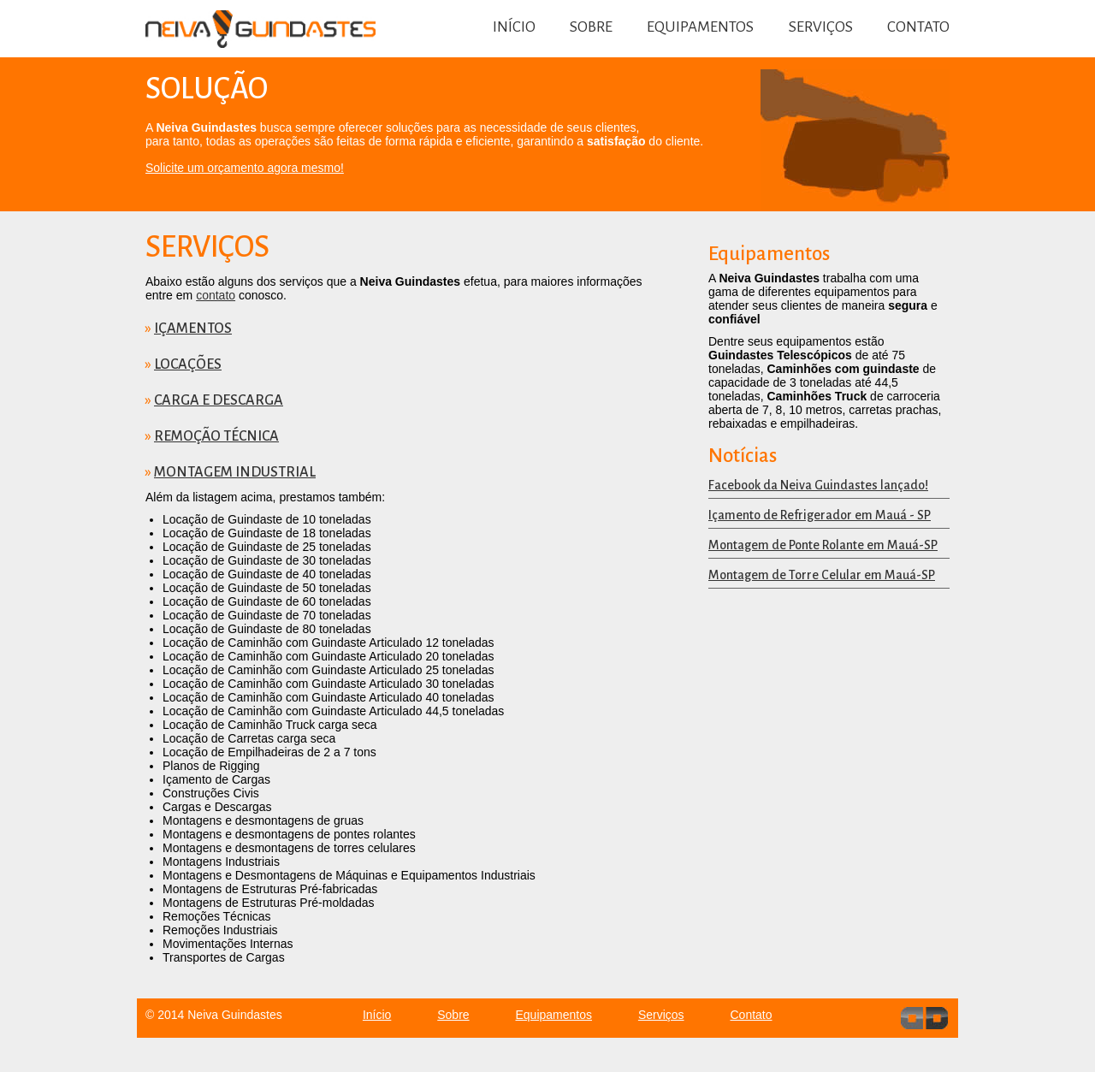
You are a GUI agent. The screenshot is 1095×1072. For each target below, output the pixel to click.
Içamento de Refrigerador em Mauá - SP (819, 515)
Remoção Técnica (216, 436)
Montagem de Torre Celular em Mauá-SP (821, 575)
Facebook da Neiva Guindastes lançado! (818, 485)
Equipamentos (700, 27)
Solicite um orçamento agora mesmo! (244, 168)
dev (924, 1018)
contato (215, 295)
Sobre (591, 27)
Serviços (821, 27)
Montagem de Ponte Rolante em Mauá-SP (823, 545)
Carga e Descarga (218, 400)
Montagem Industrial (235, 472)
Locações (188, 364)
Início (514, 27)
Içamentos (193, 328)
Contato (918, 27)
